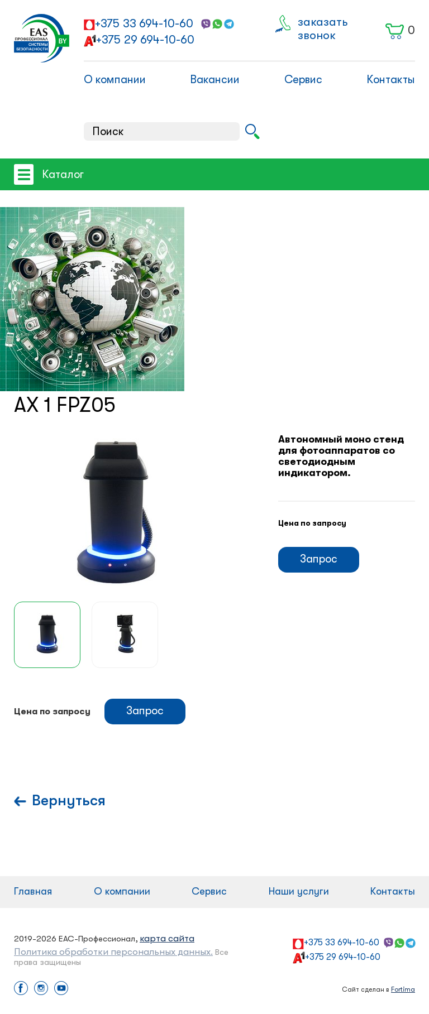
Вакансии (215, 79)
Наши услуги (299, 891)
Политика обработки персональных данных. (113, 951)
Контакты (390, 79)
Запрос (318, 558)
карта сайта (167, 938)
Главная (33, 891)
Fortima (403, 989)
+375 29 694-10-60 (145, 39)
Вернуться (69, 800)
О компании (115, 79)
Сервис (303, 79)
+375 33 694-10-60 (144, 23)
